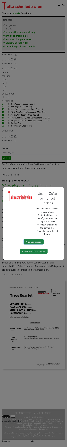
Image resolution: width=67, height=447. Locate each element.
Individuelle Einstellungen (33, 251)
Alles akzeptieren (33, 242)
